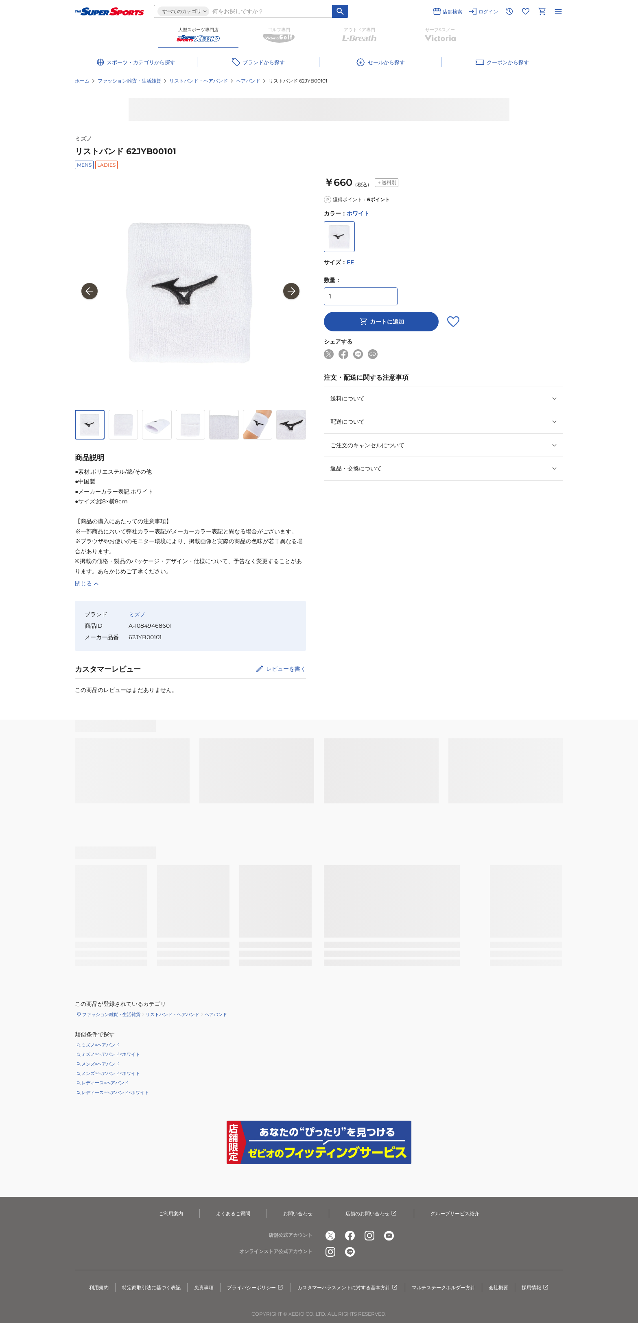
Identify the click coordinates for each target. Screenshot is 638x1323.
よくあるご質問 (233, 1213)
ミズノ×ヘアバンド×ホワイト (110, 1054)
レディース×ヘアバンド (105, 1083)
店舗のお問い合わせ (371, 1214)
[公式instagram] (369, 1235)
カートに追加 (381, 321)
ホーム (82, 81)
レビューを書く (286, 668)
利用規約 (99, 1287)
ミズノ (83, 138)
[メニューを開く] (558, 11)
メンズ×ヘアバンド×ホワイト (110, 1073)
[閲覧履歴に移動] (509, 11)
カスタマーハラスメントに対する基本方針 (347, 1288)
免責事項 (204, 1287)
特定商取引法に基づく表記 (151, 1287)
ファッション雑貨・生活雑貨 (129, 81)
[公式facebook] (350, 1235)
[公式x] (330, 1235)
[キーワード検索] (340, 11)
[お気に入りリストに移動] (526, 11)
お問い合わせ (297, 1213)
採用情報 (535, 1288)
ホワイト (358, 213)
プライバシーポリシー (255, 1288)
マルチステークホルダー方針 (443, 1287)
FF (350, 262)
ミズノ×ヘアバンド (100, 1045)
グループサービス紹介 (454, 1213)
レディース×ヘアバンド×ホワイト (115, 1092)
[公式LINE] (350, 1252)
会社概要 (498, 1287)
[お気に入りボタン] (453, 321)
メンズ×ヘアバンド (100, 1064)
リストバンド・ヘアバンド (198, 81)
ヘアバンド (248, 81)
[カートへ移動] (542, 11)
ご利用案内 (171, 1213)
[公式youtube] (389, 1235)
